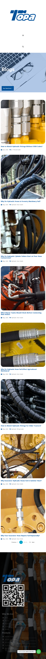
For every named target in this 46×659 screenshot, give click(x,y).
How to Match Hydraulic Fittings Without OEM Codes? (21, 146)
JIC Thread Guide (15, 149)
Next (33, 542)
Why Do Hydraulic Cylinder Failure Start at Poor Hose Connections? (21, 257)
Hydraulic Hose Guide (17, 204)
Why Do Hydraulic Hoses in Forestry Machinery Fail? (20, 201)
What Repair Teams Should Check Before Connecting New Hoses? (21, 313)
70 (30, 542)
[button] (23, 35)
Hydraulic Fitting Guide (17, 429)
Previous (14, 542)
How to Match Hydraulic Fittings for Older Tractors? (21, 426)
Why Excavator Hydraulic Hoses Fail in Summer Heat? (21, 481)
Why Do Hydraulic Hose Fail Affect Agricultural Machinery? (19, 370)
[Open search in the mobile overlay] (23, 46)
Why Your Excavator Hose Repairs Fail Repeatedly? (20, 536)
